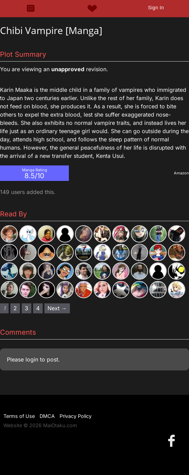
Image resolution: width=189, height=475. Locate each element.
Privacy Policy (76, 416)
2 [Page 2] (15, 308)
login (31, 359)
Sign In (156, 7)
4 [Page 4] (38, 308)
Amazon (181, 173)
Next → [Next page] (57, 308)
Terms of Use (19, 416)
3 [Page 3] (26, 308)
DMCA (47, 416)
